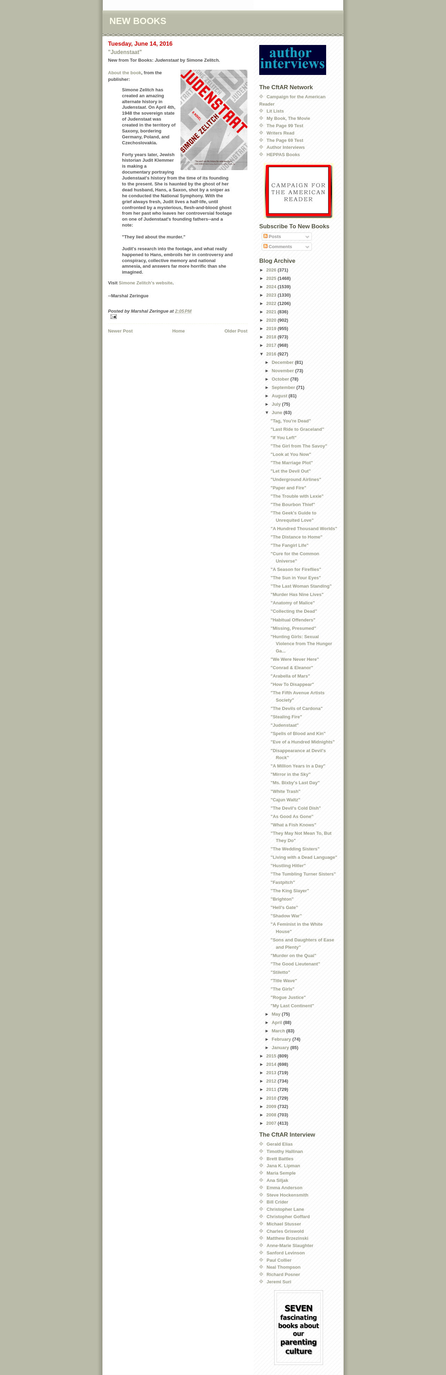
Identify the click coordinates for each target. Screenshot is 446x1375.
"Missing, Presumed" (293, 628)
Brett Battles (280, 1158)
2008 (272, 1114)
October (281, 379)
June (278, 412)
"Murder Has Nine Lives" (296, 594)
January (281, 1047)
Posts (272, 236)
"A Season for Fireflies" (295, 569)
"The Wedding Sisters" (295, 848)
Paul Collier (279, 1260)
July (277, 404)
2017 (272, 345)
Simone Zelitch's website (145, 282)
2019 (272, 328)
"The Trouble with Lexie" (296, 496)
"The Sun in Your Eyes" (295, 577)
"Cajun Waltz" (285, 799)
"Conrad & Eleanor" (291, 667)
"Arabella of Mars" (290, 676)
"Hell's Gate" (284, 907)
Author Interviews (286, 147)
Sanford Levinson (286, 1252)
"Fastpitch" (282, 882)
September (284, 387)
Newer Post (120, 331)
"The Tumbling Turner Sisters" (303, 874)
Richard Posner (283, 1274)
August (280, 395)
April (277, 1022)
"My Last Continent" (292, 1005)
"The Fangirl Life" (289, 545)
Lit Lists (275, 111)
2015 (272, 1056)
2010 (272, 1098)
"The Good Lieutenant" (295, 964)
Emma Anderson (284, 1187)
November (283, 370)
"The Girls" (282, 989)
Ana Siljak (277, 1180)
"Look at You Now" (290, 454)
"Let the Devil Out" (290, 471)
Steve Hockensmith (287, 1195)
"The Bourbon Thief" (292, 504)
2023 (272, 295)
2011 (272, 1089)
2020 (272, 320)
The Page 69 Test (285, 140)
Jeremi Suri (279, 1281)
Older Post (235, 331)
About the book (124, 72)
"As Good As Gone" (291, 816)
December (283, 362)
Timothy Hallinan (285, 1151)
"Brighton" (281, 899)
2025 (272, 278)
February (282, 1039)
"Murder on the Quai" (293, 955)
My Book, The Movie (288, 118)
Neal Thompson (284, 1267)
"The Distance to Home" (296, 537)
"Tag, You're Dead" (290, 420)
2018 (272, 336)
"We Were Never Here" (294, 659)
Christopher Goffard (288, 1216)
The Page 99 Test (285, 125)
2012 (272, 1081)
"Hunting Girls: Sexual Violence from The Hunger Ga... (301, 644)
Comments (277, 246)
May (277, 1014)
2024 (272, 286)
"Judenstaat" (125, 52)
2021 (272, 311)
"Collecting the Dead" (293, 611)
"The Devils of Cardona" (296, 708)
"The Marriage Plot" (291, 462)
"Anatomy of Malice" (292, 602)
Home (178, 331)
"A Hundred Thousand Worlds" (303, 528)
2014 (272, 1064)
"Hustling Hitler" (288, 865)
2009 (272, 1106)
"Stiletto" (280, 972)
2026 (272, 270)
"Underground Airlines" (295, 479)
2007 (272, 1123)
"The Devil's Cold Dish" (295, 808)
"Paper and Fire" (288, 487)
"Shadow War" (286, 915)
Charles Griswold (285, 1231)
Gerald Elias (280, 1144)
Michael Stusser (284, 1224)
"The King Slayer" (289, 890)
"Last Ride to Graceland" (297, 429)
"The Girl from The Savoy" (298, 446)
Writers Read (280, 133)
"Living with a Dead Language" (303, 857)
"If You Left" (283, 437)
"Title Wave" (283, 980)
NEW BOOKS (137, 21)
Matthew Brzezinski (287, 1238)
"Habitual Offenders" (292, 619)
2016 (272, 354)
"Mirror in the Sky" (290, 774)
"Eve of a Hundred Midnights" (302, 741)
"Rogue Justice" (288, 997)
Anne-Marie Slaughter (290, 1245)
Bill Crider (277, 1202)
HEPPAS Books (283, 154)
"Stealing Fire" (286, 716)
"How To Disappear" (292, 684)
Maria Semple (281, 1173)
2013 (272, 1072)
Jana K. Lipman (283, 1165)
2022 (272, 303)
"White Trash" (285, 791)
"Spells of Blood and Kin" (297, 733)
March (279, 1030)
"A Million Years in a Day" (297, 766)
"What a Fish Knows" (293, 824)
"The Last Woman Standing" (300, 586)
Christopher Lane (285, 1209)
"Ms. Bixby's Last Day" (295, 782)
